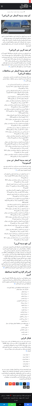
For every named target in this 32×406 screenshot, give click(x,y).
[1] (9, 66)
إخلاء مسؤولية (22, 397)
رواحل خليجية (16, 11)
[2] (3, 267)
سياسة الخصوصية (14, 397)
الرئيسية (22, 11)
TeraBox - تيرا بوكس (5, 395)
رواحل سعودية (10, 11)
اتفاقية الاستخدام (6, 397)
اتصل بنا (16, 400)
